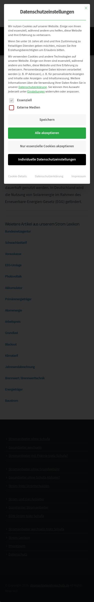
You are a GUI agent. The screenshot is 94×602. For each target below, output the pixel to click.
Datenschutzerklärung (32, 87)
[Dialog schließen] (86, 8)
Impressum (78, 176)
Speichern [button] (47, 119)
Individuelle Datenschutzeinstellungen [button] (47, 159)
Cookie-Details (17, 176)
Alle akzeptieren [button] (47, 133)
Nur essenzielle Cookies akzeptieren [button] (47, 146)
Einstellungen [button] (36, 91)
